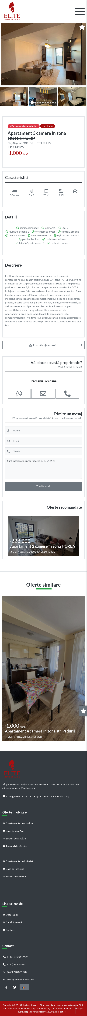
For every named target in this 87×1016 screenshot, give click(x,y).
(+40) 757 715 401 (15, 964)
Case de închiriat (13, 868)
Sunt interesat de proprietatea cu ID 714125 (43, 468)
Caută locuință (12, 922)
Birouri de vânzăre (14, 838)
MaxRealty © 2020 (43, 1011)
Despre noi (10, 914)
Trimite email (43, 486)
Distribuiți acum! (42, 345)
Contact (9, 929)
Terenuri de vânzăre (15, 846)
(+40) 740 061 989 (15, 956)
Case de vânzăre (13, 830)
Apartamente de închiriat (18, 861)
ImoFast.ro (60, 1011)
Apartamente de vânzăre (18, 823)
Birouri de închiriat (14, 876)
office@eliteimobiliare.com (18, 979)
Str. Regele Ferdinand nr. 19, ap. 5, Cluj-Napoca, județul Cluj (36, 796)
